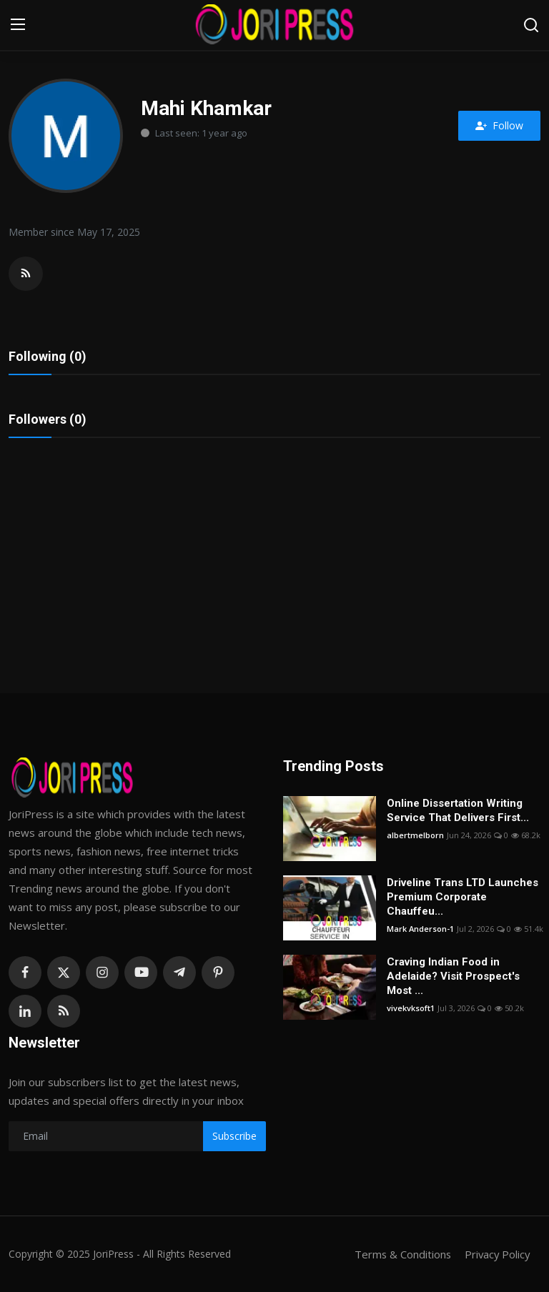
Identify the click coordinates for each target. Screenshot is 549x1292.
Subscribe (234, 1136)
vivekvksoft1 (411, 1008)
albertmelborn (415, 835)
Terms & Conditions (400, 1254)
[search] (531, 25)
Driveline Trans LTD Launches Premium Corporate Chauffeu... (462, 897)
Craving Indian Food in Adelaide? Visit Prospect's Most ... (453, 976)
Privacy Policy (496, 1254)
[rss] (63, 1011)
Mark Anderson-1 (420, 928)
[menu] (18, 25)
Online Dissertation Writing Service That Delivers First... (458, 810)
